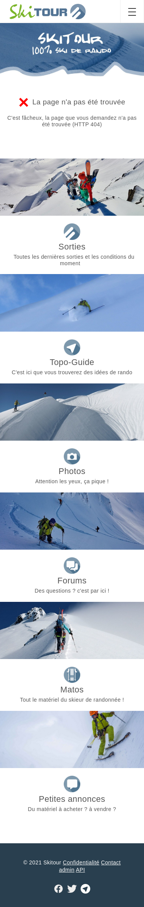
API (80, 870)
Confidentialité (81, 862)
